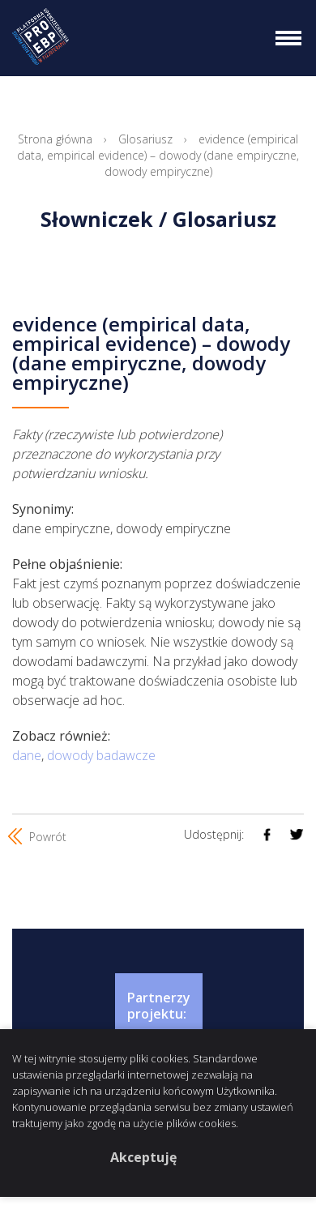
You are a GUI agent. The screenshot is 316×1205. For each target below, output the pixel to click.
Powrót (39, 836)
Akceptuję (143, 1157)
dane (26, 755)
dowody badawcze (101, 755)
